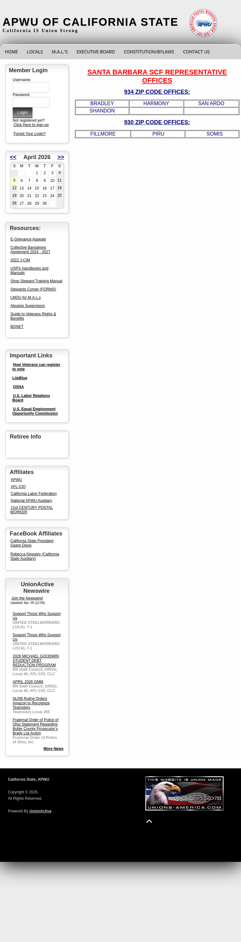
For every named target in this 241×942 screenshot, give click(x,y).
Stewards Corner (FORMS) (33, 289)
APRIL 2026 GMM (28, 682)
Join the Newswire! (27, 598)
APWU (16, 479)
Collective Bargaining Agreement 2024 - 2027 (30, 249)
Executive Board (95, 51)
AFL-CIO (18, 486)
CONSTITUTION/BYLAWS (149, 51)
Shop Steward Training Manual (36, 281)
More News (53, 749)
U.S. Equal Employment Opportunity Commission (35, 411)
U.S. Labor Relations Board (31, 398)
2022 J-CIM (20, 260)
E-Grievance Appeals (28, 239)
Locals (35, 51)
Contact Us (196, 51)
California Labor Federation (34, 493)
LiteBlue (19, 378)
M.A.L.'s (59, 51)
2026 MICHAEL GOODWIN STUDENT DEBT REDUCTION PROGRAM (36, 660)
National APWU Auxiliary (31, 500)
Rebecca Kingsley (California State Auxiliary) (34, 556)
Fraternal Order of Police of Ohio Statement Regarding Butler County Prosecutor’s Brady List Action (35, 726)
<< (13, 157)
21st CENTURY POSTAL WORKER (31, 509)
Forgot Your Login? (29, 133)
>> (60, 157)
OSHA (18, 387)
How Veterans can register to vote (36, 366)
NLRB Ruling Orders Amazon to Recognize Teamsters (31, 703)
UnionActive (40, 811)
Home (11, 51)
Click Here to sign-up (31, 125)
